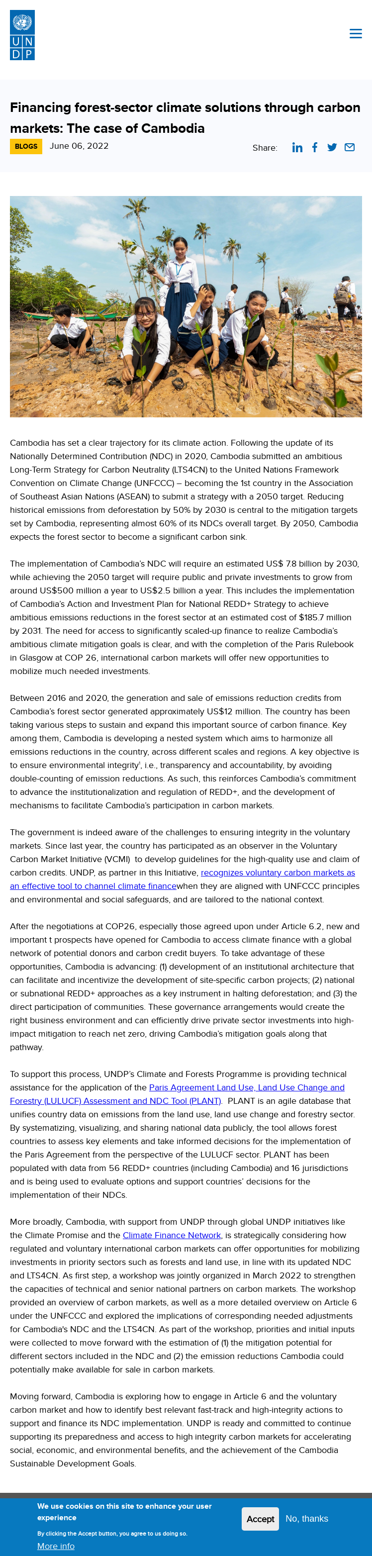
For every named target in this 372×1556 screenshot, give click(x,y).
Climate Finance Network (172, 1235)
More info (56, 1548)
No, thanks (306, 1521)
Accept (260, 1521)
